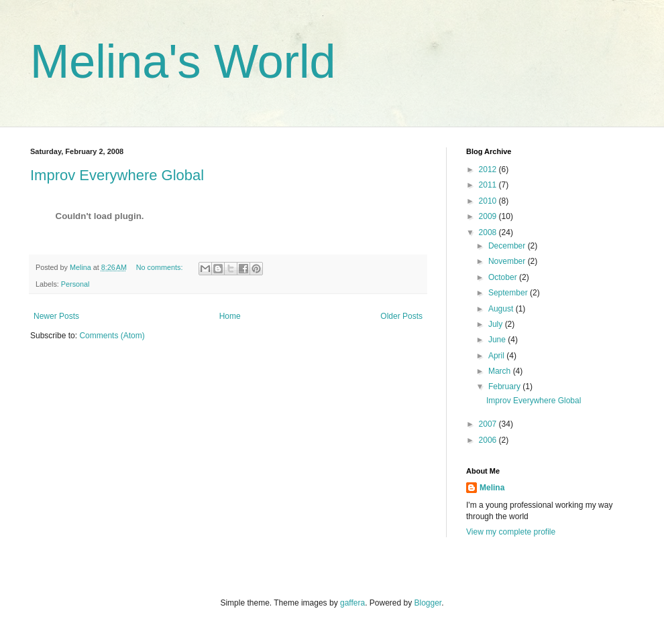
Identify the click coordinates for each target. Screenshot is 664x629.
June (498, 339)
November (508, 261)
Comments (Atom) (111, 335)
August (502, 308)
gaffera (352, 603)
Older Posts (401, 316)
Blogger (428, 603)
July (496, 324)
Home (230, 316)
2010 (489, 201)
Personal (75, 284)
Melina (492, 487)
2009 (489, 216)
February (505, 386)
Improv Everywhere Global (117, 175)
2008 (489, 232)
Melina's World (183, 62)
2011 (489, 185)
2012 (489, 169)
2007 (489, 424)
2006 (489, 440)
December (508, 246)
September (509, 292)
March (500, 371)
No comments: (160, 267)
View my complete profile (510, 532)
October (503, 277)
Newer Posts (56, 316)
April (497, 355)
